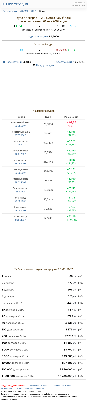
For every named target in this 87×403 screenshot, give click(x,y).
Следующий (65, 61)
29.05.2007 (20, 126)
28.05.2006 (20, 201)
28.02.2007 (20, 182)
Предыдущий (12, 61)
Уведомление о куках (40, 386)
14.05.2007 (20, 154)
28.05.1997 (20, 220)
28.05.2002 (20, 210)
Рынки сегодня (15, 4)
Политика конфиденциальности (30, 389)
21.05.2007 (20, 144)
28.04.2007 (20, 163)
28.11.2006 (20, 191)
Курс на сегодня (38, 36)
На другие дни (45, 65)
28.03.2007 (20, 173)
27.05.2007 (20, 135)
